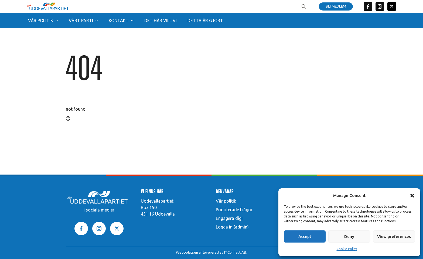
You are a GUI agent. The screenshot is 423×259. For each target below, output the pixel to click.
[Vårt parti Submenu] (98, 20)
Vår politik (40, 20)
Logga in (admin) (232, 226)
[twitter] (391, 6)
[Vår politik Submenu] (58, 20)
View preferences (394, 236)
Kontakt (119, 20)
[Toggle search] (303, 6)
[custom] (368, 6)
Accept (304, 236)
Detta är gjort (205, 20)
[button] (412, 195)
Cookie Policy (347, 249)
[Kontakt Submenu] (134, 20)
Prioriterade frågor (234, 209)
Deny (349, 236)
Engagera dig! (229, 218)
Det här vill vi (160, 20)
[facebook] (81, 228)
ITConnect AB (235, 252)
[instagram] (99, 228)
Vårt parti (81, 20)
